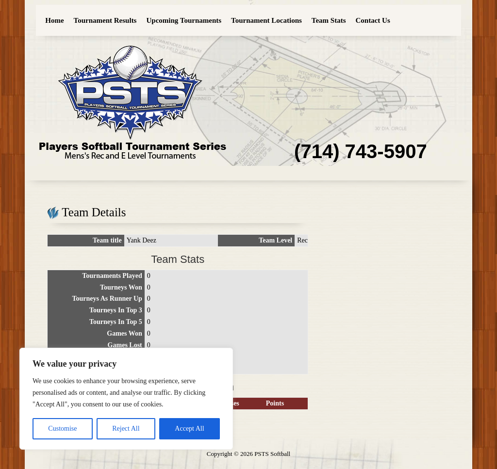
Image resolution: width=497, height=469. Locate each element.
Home (54, 20)
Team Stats (329, 20)
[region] (126, 399)
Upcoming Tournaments (183, 20)
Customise (62, 428)
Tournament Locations (266, 20)
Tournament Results (105, 20)
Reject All (125, 428)
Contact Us (373, 20)
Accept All (189, 428)
